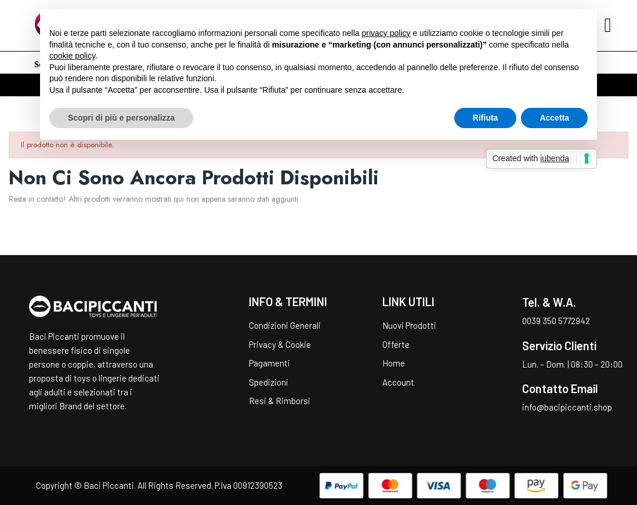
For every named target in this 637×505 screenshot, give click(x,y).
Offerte (396, 344)
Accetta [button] (554, 117)
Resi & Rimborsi (279, 400)
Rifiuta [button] (485, 117)
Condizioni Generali (285, 325)
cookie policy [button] (72, 55)
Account (398, 382)
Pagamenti (269, 363)
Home (393, 363)
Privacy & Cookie (280, 344)
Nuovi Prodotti (409, 325)
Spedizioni (268, 382)
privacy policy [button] (386, 33)
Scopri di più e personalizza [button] (121, 117)
